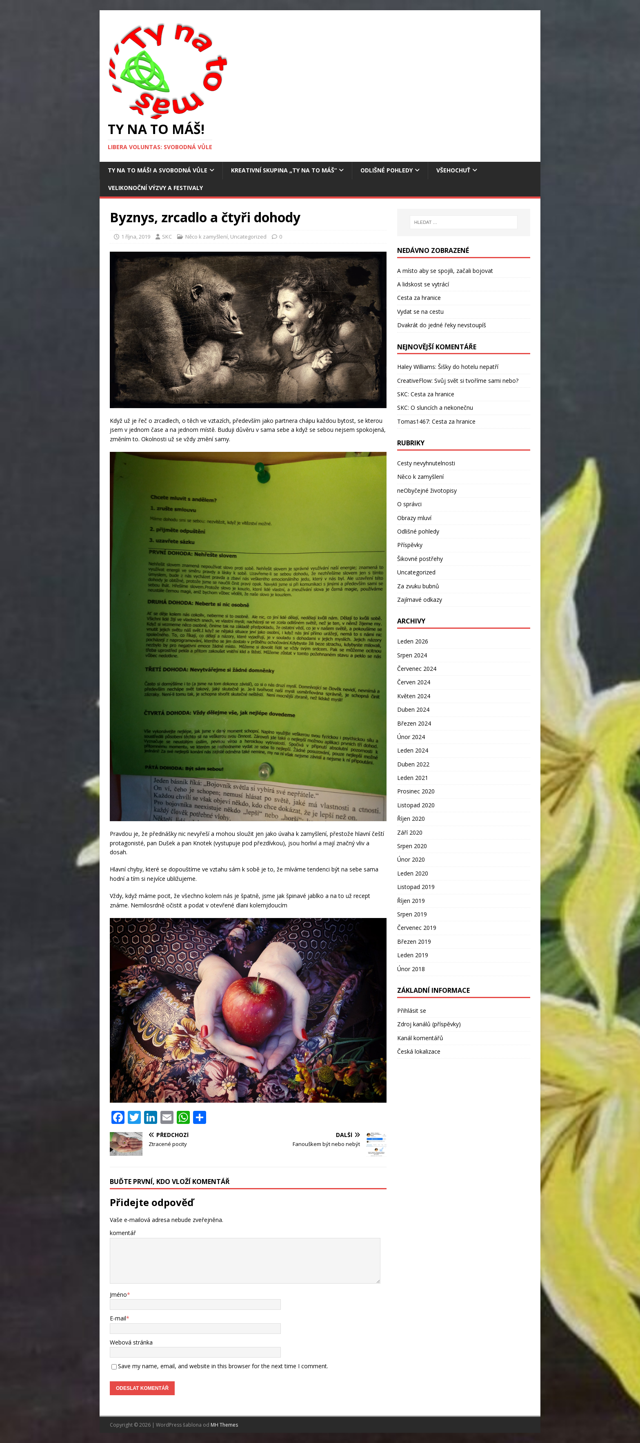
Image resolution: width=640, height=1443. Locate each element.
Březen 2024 (414, 723)
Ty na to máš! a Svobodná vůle (157, 170)
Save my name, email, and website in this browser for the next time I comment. (223, 1366)
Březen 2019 (414, 941)
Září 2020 (409, 832)
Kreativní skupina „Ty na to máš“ (284, 170)
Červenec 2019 (416, 927)
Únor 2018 (411, 969)
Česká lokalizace (418, 1051)
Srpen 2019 (412, 914)
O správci (409, 504)
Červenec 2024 (416, 668)
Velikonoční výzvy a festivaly (155, 188)
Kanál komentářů (420, 1038)
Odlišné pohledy (386, 170)
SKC (167, 236)
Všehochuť (453, 170)
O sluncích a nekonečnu (442, 407)
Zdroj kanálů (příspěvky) (429, 1024)
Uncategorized (248, 236)
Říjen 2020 (411, 818)
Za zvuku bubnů (418, 586)
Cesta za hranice (419, 298)
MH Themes (224, 1424)
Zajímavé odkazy (419, 599)
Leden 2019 (412, 955)
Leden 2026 (412, 641)
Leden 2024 (412, 750)
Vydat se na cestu (420, 311)
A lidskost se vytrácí (423, 284)
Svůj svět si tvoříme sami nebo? (476, 380)
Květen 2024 (413, 696)
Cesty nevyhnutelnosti (426, 463)
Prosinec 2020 (416, 791)
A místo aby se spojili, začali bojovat (445, 271)
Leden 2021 (412, 778)
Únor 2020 (411, 859)
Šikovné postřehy (420, 559)
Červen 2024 (413, 682)
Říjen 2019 (411, 901)
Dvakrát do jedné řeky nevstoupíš (441, 325)
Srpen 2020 (412, 846)
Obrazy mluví (414, 518)
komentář (123, 1233)
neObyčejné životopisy (427, 490)
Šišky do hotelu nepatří (468, 367)
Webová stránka (131, 1342)
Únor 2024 (411, 737)
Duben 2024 (413, 709)
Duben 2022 (413, 764)
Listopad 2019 (416, 887)
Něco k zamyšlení (206, 236)
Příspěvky (409, 545)
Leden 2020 (412, 873)
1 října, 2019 (135, 236)
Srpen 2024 (412, 655)
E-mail (118, 1318)
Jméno (118, 1294)
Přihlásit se (411, 1010)
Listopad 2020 (416, 805)
